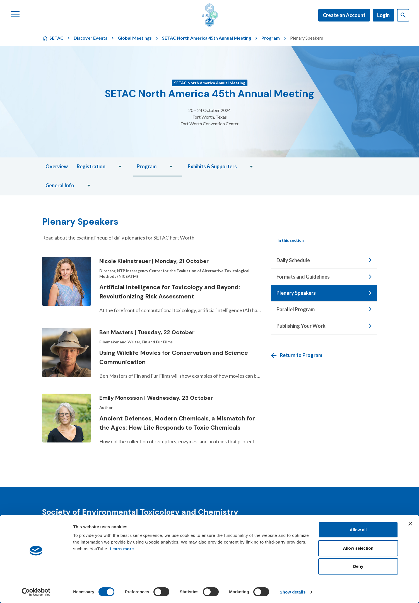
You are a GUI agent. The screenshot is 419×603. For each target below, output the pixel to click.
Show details (293, 592)
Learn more (122, 548)
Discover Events (90, 37)
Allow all (358, 529)
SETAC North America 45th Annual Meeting (206, 37)
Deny (358, 566)
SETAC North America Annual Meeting (209, 82)
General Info (59, 185)
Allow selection (358, 548)
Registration (91, 166)
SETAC (56, 37)
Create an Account (344, 15)
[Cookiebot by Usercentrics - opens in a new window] (36, 592)
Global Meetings (135, 37)
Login (383, 15)
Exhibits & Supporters (212, 166)
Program (270, 37)
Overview (56, 166)
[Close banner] (410, 524)
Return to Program (301, 355)
